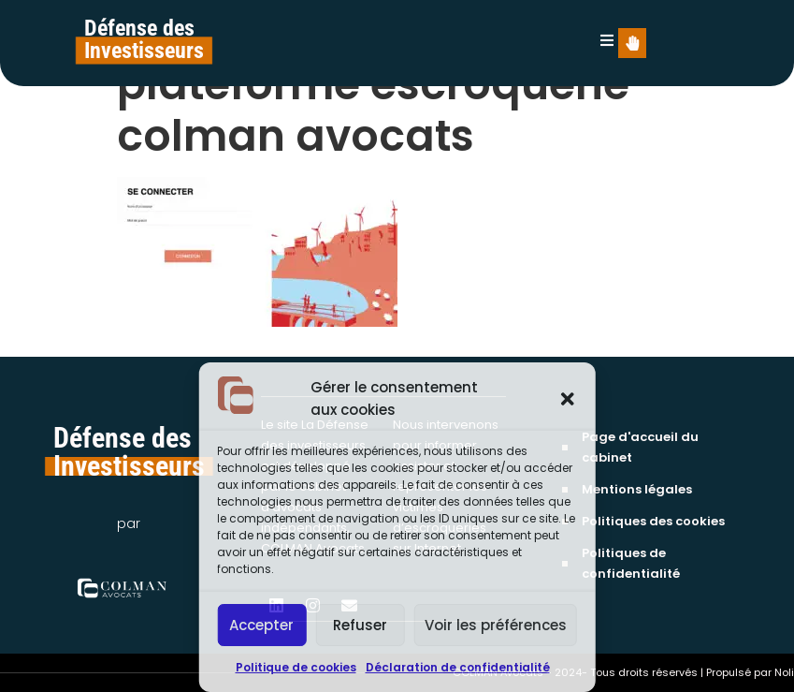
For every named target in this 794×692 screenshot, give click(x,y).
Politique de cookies (296, 667)
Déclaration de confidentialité (458, 667)
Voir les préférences (496, 625)
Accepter (261, 625)
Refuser (360, 625)
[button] (567, 399)
